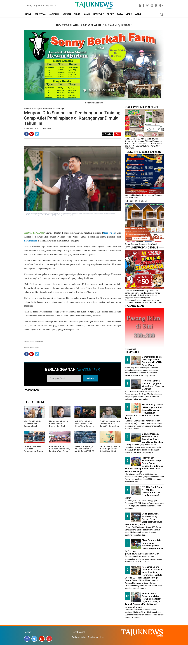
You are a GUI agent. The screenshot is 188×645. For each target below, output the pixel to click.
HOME (28, 14)
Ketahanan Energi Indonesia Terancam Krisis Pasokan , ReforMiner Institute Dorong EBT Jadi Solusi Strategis (144, 572)
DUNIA (77, 14)
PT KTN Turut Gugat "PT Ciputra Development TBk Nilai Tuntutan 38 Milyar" (144, 492)
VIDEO (129, 14)
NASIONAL (54, 14)
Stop (117, 134)
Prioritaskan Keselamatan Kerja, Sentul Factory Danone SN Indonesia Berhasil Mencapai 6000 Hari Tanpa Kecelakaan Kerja (144, 464)
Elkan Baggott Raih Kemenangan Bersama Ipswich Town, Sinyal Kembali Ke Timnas (144, 545)
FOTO (120, 14)
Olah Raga (59, 108)
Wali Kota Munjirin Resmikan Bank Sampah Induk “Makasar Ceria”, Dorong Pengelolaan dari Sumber (33, 427)
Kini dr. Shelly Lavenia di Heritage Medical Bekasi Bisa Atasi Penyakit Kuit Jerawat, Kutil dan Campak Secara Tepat (110, 452)
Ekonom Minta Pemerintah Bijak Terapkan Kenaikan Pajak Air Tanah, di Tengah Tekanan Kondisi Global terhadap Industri (143, 600)
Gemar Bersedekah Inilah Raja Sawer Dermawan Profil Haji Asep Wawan (152, 360)
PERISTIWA (40, 14)
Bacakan (107, 134)
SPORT (110, 14)
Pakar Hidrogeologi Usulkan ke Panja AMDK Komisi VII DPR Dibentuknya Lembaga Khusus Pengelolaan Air (84, 452)
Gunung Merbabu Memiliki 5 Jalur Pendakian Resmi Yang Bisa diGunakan (152, 438)
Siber (83, 637)
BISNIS (86, 14)
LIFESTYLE (98, 14)
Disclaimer (93, 637)
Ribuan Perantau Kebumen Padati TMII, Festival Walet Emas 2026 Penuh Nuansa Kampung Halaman (59, 451)
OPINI (138, 14)
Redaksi (75, 637)
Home (27, 108)
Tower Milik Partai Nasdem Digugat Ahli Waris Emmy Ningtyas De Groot (153, 384)
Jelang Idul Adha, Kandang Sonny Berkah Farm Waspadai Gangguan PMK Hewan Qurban (144, 519)
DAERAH (66, 14)
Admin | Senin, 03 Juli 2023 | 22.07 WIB (37, 128)
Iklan (102, 637)
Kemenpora (37, 108)
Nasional (48, 108)
